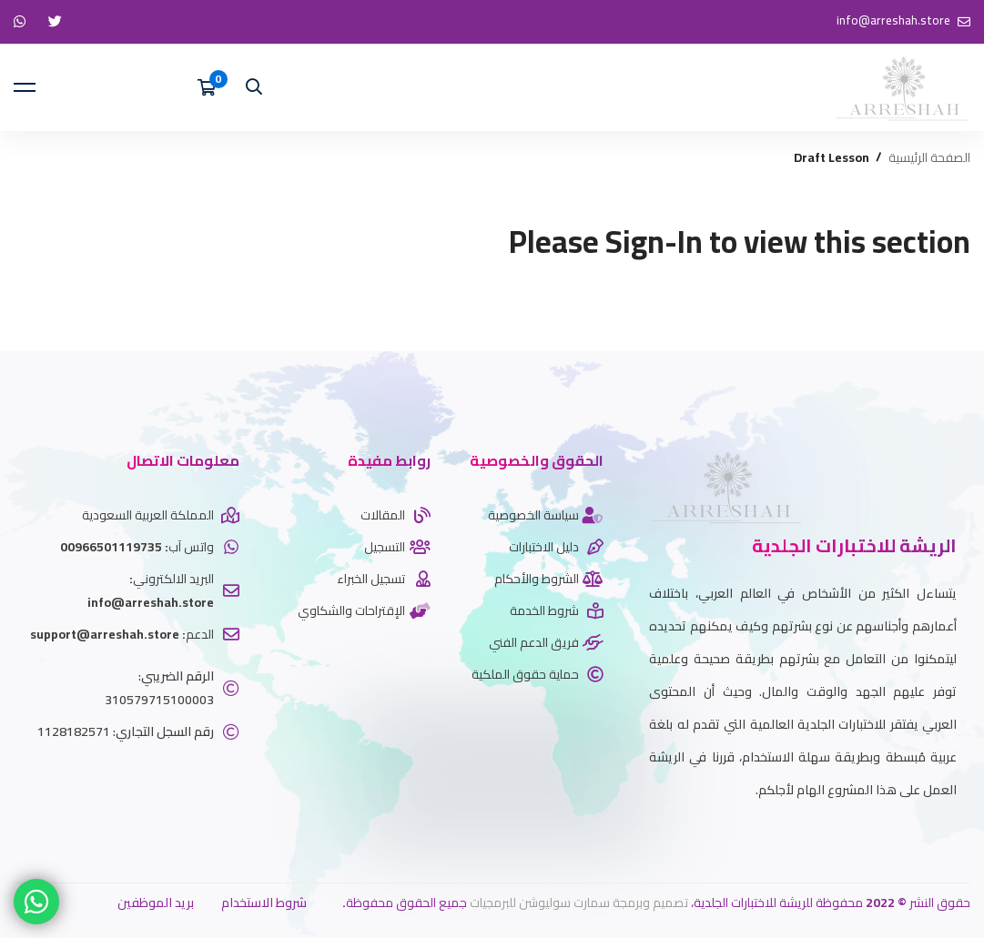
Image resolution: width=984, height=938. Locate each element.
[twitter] (957, 834)
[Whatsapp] (929, 834)
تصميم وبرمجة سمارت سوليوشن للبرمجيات (579, 902)
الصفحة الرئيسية (929, 157)
